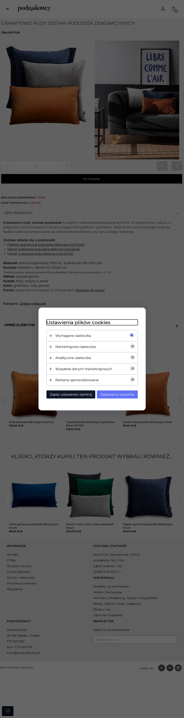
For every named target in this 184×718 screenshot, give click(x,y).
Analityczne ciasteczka (73, 358)
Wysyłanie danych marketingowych (83, 369)
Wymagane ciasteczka (73, 336)
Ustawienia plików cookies (78, 322)
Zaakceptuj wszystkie (117, 394)
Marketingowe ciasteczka (75, 347)
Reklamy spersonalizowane (77, 380)
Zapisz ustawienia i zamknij (71, 394)
